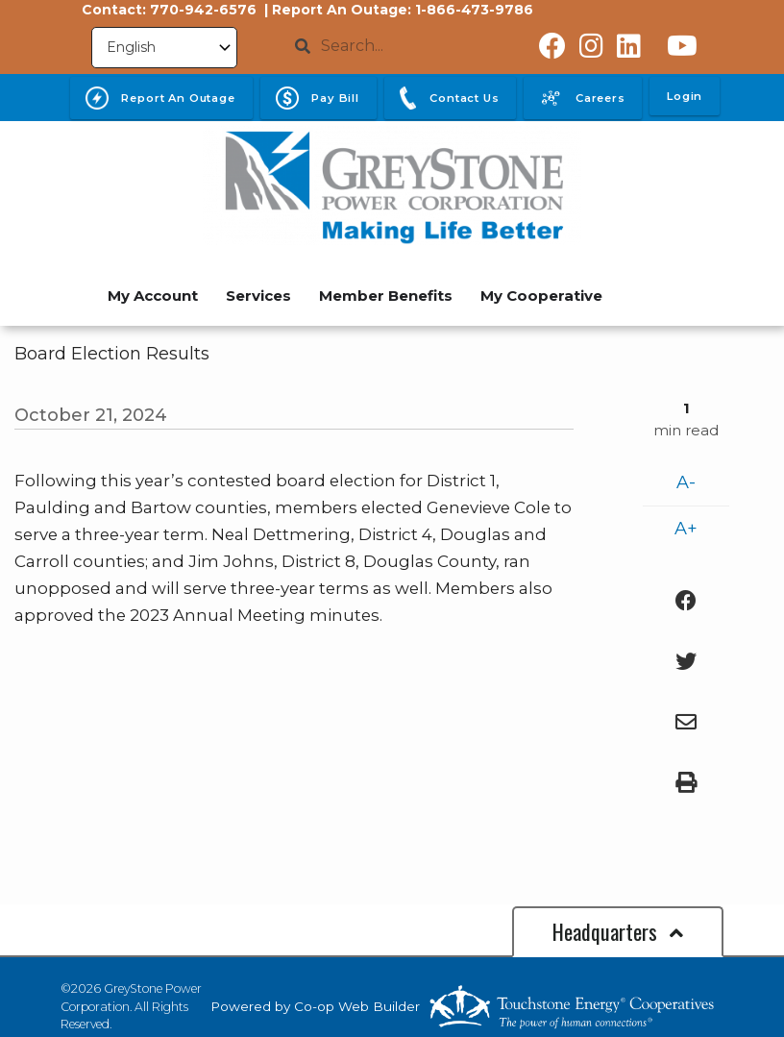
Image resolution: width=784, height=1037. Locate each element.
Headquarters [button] (617, 931)
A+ (686, 528)
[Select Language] (164, 47)
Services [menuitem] (258, 295)
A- (686, 482)
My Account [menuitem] (153, 295)
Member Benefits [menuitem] (386, 295)
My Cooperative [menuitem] (541, 295)
